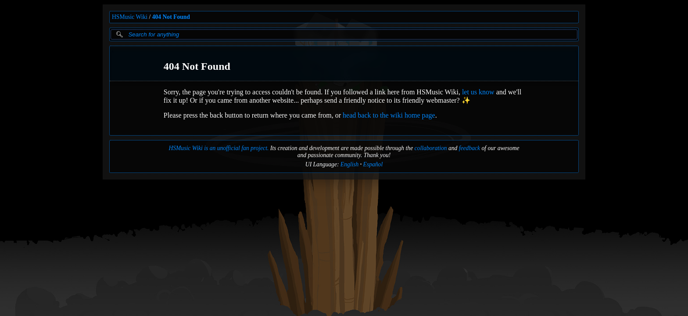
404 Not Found (171, 17)
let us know (478, 92)
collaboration (431, 148)
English (349, 164)
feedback (469, 148)
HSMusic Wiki (129, 17)
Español (373, 164)
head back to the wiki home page (389, 115)
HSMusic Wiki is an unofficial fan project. (218, 148)
